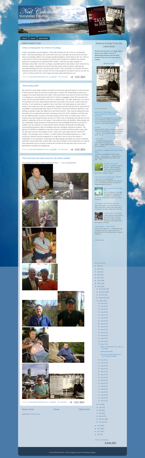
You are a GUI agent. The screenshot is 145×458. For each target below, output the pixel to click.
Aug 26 (103, 318)
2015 (99, 283)
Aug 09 (103, 380)
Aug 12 (103, 371)
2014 (99, 286)
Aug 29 (103, 309)
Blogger (93, 452)
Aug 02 (103, 398)
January (102, 422)
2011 (99, 431)
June (100, 407)
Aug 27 (103, 315)
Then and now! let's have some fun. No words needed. (46, 158)
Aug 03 (103, 395)
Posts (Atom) (35, 414)
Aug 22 (103, 329)
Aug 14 (103, 366)
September (103, 298)
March (101, 416)
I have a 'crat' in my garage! (113, 213)
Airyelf (79, 452)
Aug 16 (103, 360)
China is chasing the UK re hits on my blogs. (41, 48)
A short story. (99, 139)
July (100, 404)
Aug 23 (103, 326)
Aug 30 (103, 306)
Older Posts (84, 409)
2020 (99, 269)
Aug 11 (103, 374)
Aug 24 (103, 324)
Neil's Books (43, 38)
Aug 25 (103, 321)
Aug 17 (103, 344)
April (100, 413)
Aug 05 (103, 389)
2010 (99, 434)
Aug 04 (103, 392)
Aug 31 (103, 303)
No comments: (64, 77)
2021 (99, 266)
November (102, 292)
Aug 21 (103, 332)
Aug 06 (103, 386)
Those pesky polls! (30, 86)
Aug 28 (103, 312)
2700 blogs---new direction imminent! (107, 203)
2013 (99, 425)
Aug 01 (103, 401)
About (33, 38)
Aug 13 (103, 368)
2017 (99, 278)
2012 (99, 428)
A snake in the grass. (111, 163)
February (102, 419)
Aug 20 (103, 335)
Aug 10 (103, 377)
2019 (99, 272)
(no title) (97, 127)
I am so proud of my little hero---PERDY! (108, 177)
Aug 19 (103, 338)
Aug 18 (103, 341)
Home (24, 38)
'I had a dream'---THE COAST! (105, 226)
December (102, 289)
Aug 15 (103, 363)
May (100, 410)
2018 (99, 275)
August (101, 301)
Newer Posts (28, 409)
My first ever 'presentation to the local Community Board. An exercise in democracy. (107, 114)
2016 (99, 280)
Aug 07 (103, 383)
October (102, 295)
